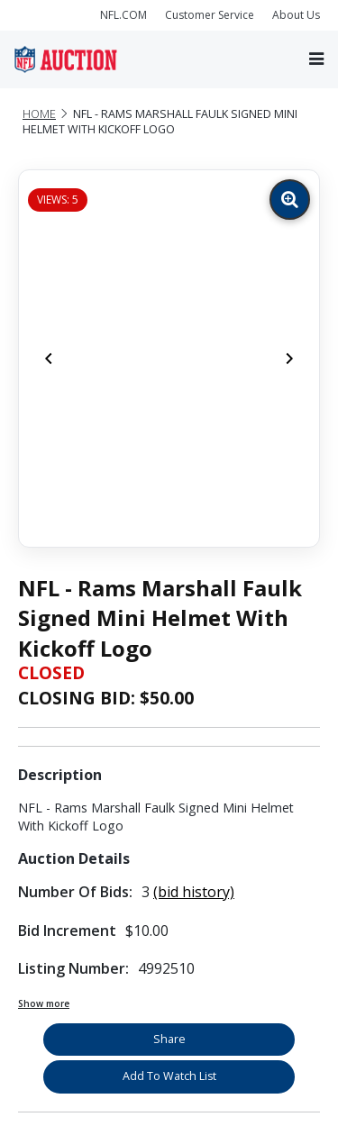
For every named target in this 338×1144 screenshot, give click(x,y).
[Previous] (49, 358)
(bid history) (193, 892)
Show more (43, 1003)
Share (169, 1039)
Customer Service (209, 15)
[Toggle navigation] (316, 59)
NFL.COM (123, 15)
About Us (296, 15)
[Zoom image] (289, 199)
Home (39, 114)
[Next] (289, 358)
